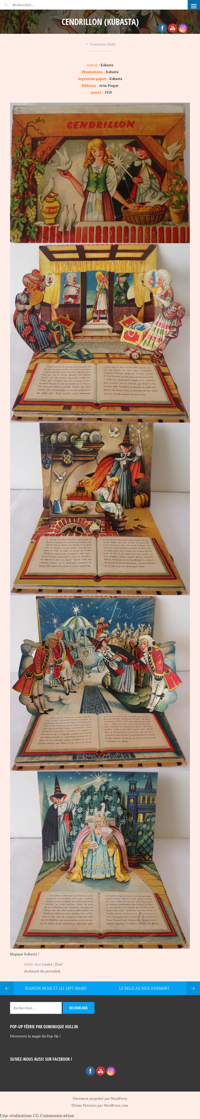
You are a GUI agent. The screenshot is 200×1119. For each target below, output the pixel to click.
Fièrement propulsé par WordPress (100, 1098)
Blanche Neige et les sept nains (55, 988)
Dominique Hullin (103, 44)
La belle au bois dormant (144, 988)
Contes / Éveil (52, 964)
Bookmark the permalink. (42, 971)
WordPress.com (116, 1105)
